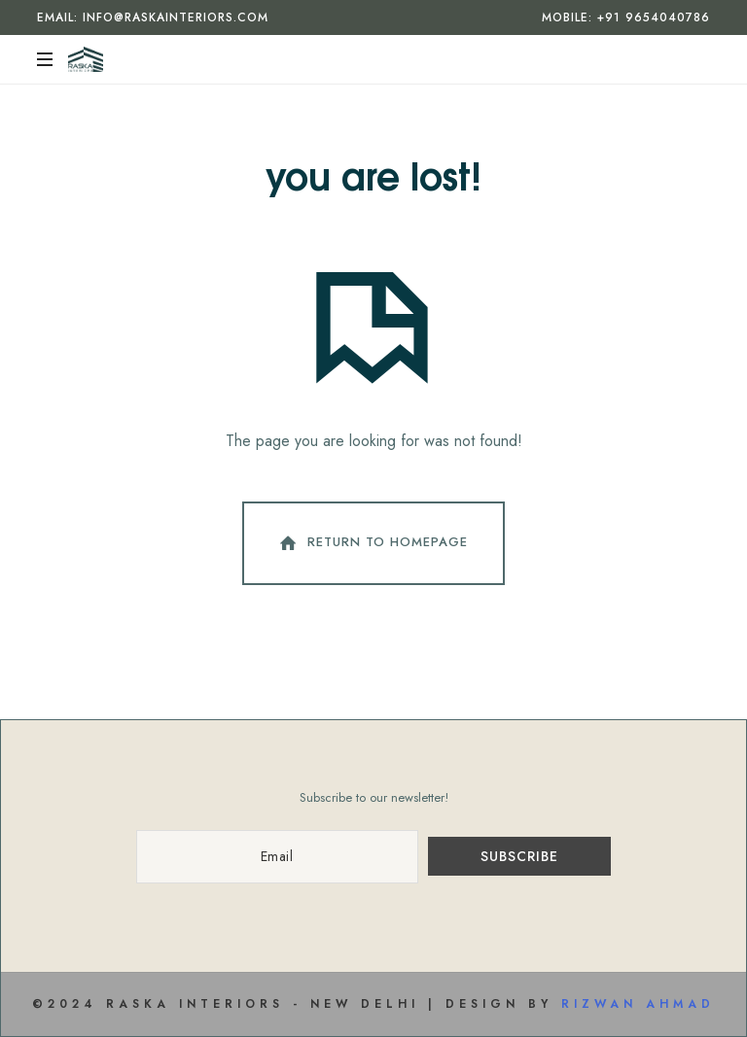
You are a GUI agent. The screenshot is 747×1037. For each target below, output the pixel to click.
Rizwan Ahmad (638, 1004)
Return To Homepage (371, 543)
